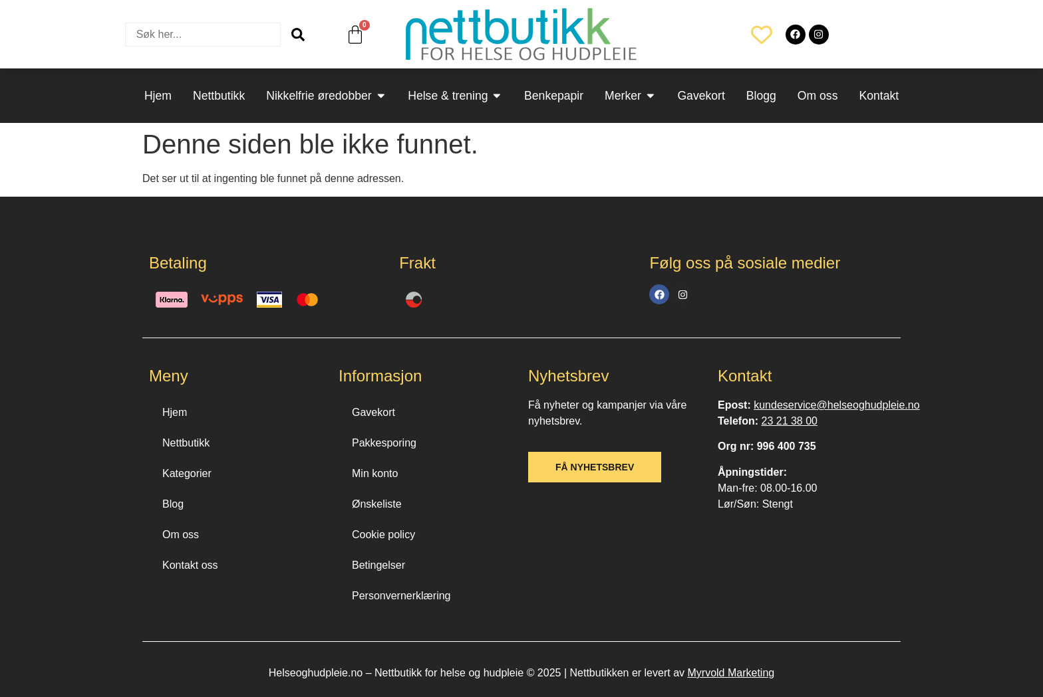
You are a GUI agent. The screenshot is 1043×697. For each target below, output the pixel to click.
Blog (173, 504)
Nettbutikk (186, 442)
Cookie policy (383, 534)
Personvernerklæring (401, 595)
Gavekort (373, 412)
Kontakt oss (190, 565)
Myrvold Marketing (730, 672)
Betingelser (378, 565)
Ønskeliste (377, 504)
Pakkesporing (384, 442)
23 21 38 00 (789, 421)
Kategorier (187, 473)
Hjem (174, 412)
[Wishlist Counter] (761, 34)
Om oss (180, 534)
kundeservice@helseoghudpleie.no (836, 405)
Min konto (375, 473)
